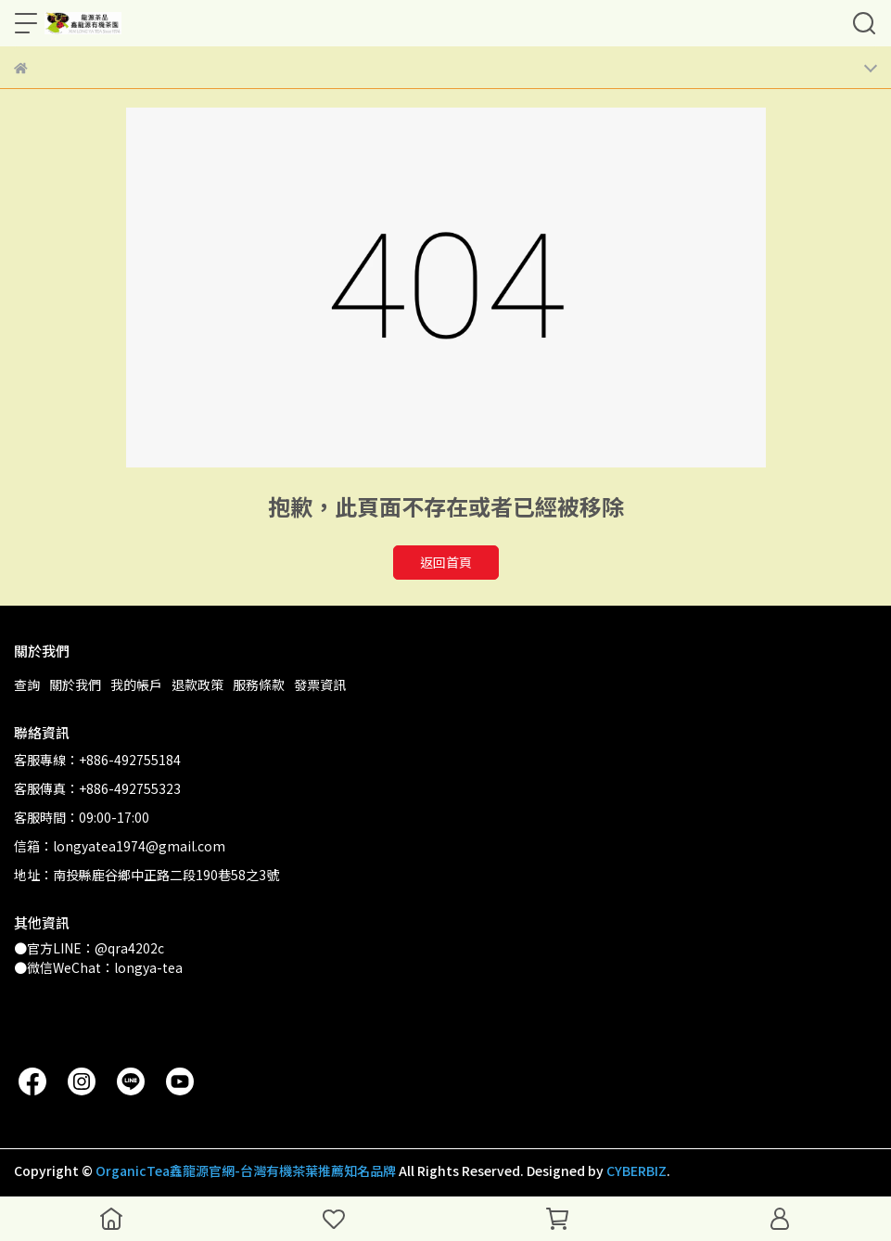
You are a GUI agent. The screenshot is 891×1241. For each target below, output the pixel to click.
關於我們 (75, 684)
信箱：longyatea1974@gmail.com (119, 846)
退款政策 (197, 684)
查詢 (27, 684)
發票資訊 (320, 684)
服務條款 (259, 684)
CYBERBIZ (636, 1170)
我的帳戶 (136, 684)
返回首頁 (446, 562)
